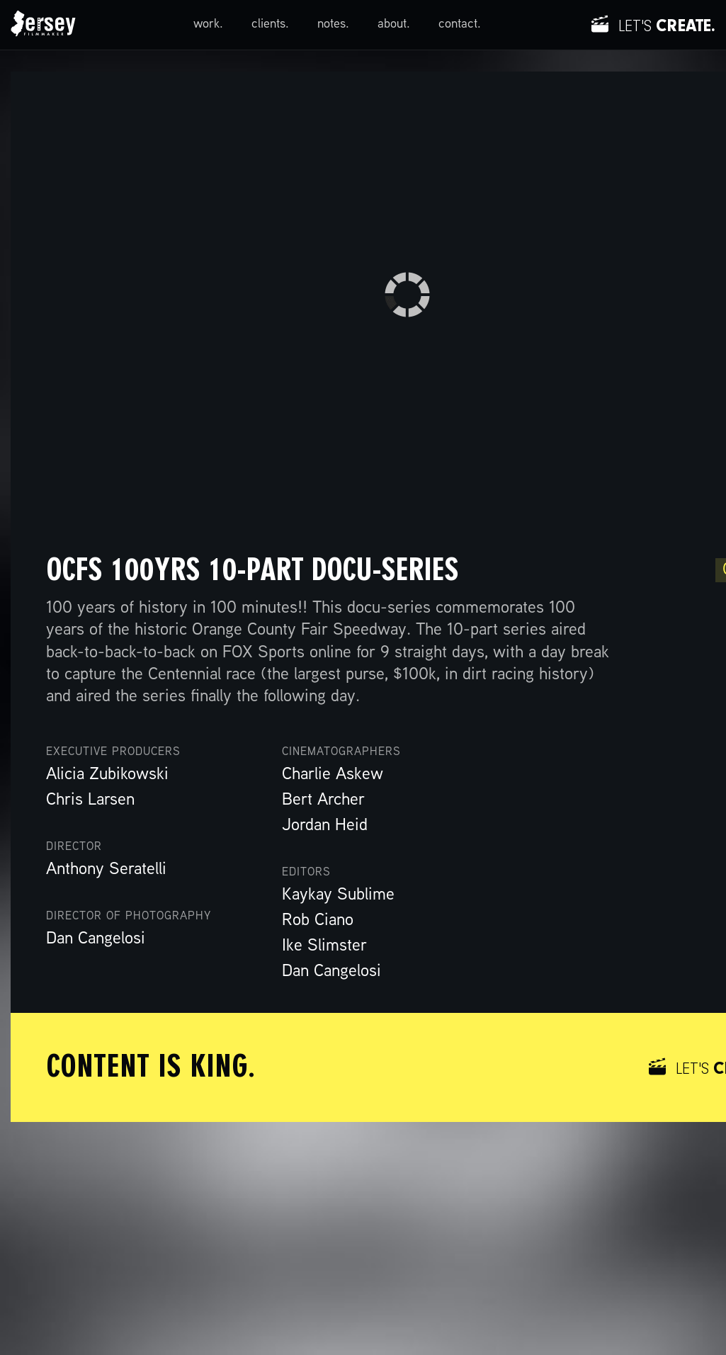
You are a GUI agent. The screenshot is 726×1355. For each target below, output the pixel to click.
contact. (459, 24)
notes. (333, 24)
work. (208, 24)
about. (394, 24)
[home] (43, 25)
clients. (270, 24)
